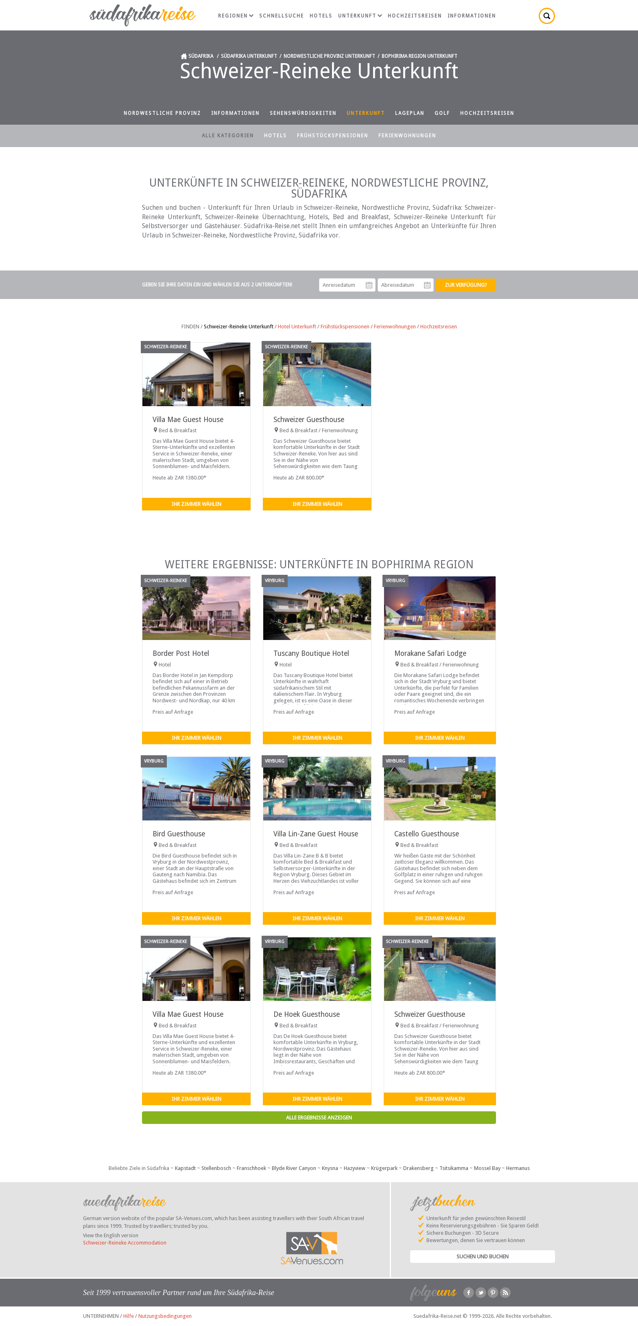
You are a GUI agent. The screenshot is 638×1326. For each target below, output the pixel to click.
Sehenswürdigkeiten (303, 113)
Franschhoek (251, 1168)
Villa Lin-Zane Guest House (315, 834)
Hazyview (354, 1168)
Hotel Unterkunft (297, 326)
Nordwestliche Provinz (162, 113)
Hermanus (518, 1168)
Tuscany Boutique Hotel (311, 653)
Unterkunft (360, 16)
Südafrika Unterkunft (249, 56)
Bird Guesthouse (179, 834)
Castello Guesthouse (426, 834)
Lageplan (409, 113)
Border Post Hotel (181, 653)
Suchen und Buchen (483, 1256)
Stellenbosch (216, 1168)
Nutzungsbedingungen (165, 1316)
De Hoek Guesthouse (306, 1014)
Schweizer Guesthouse (308, 420)
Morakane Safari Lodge (430, 653)
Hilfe (128, 1316)
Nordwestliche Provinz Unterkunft (329, 56)
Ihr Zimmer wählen (196, 504)
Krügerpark (384, 1168)
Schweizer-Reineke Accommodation (124, 1243)
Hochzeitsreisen (415, 16)
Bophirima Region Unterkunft (419, 56)
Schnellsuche (281, 16)
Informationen (472, 16)
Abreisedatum (427, 285)
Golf (442, 113)
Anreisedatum (369, 285)
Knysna (330, 1168)
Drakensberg (418, 1168)
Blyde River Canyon (294, 1168)
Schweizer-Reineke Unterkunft (238, 326)
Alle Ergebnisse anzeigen (319, 1118)
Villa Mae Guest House (188, 420)
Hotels (321, 16)
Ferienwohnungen (407, 136)
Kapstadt (185, 1168)
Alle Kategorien (228, 136)
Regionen (235, 16)
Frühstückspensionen (332, 136)
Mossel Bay (487, 1168)
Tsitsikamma (453, 1168)
